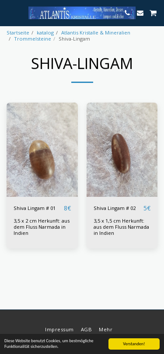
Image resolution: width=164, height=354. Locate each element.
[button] (9, 12)
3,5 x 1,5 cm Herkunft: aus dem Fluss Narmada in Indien (121, 226)
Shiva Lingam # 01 (35, 208)
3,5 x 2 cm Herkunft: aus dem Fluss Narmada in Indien (42, 226)
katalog (45, 32)
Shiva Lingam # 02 (115, 208)
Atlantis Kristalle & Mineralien (95, 32)
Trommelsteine (32, 38)
